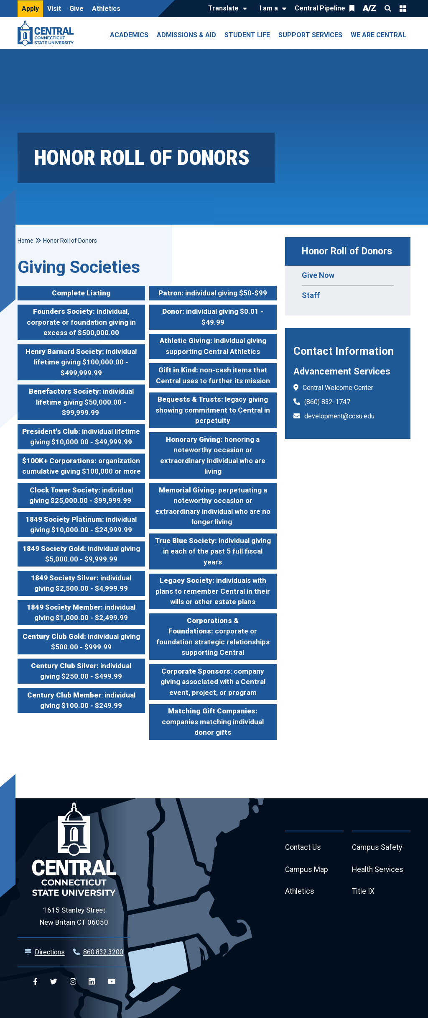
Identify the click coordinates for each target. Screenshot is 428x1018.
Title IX (363, 893)
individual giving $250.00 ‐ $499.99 (81, 671)
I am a (269, 8)
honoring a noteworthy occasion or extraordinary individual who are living (212, 455)
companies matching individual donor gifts (213, 721)
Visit (54, 9)
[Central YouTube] (111, 982)
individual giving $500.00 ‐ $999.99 (81, 641)
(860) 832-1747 (327, 402)
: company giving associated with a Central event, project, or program (212, 682)
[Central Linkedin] (92, 982)
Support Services (310, 35)
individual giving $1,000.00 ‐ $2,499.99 (81, 612)
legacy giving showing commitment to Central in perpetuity (212, 410)
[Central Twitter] (53, 982)
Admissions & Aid (186, 35)
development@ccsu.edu (339, 416)
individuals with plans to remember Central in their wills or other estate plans (212, 591)
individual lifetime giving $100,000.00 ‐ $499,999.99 (81, 362)
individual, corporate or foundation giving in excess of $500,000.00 (81, 322)
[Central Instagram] (73, 982)
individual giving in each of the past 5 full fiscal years (213, 551)
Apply (30, 9)
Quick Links (402, 8)
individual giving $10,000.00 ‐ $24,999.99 (81, 524)
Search (387, 8)
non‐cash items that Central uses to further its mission (213, 375)
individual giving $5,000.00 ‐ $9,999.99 (81, 554)
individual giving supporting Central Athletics (213, 346)
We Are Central (378, 35)
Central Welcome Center (338, 388)
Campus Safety (377, 848)
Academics (129, 35)
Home (25, 240)
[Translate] (225, 8)
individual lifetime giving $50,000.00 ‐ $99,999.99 (81, 402)
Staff (311, 295)
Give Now (318, 275)
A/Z (369, 8)
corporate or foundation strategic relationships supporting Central (213, 636)
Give (76, 9)
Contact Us (303, 848)
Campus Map (307, 870)
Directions (50, 952)
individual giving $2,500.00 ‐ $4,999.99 (81, 583)
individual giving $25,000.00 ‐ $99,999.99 (81, 495)
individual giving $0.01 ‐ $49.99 (212, 316)
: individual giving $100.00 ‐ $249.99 (81, 700)
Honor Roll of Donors (347, 251)
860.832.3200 (103, 952)
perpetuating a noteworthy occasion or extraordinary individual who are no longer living (212, 506)
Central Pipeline (320, 8)
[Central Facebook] (35, 982)
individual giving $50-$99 (212, 293)
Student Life (247, 35)
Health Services (378, 870)
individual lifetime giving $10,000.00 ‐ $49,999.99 (81, 436)
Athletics (106, 9)
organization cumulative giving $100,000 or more (81, 466)
